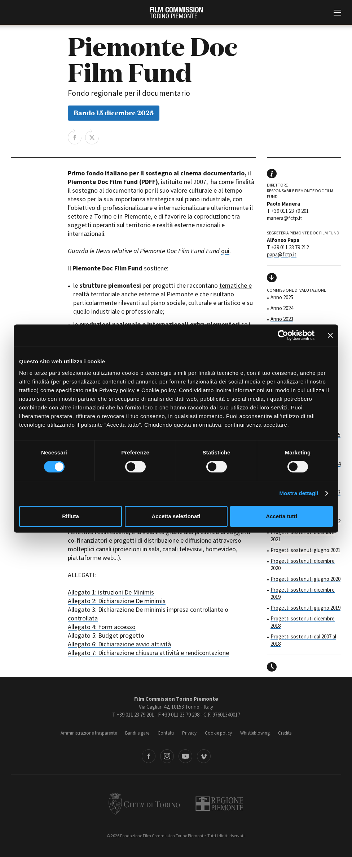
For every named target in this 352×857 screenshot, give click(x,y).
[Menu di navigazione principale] (337, 13)
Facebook (148, 756)
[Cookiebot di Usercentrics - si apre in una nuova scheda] (282, 335)
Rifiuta (70, 516)
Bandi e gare (137, 733)
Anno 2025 (281, 297)
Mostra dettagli (298, 493)
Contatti (166, 733)
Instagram (167, 756)
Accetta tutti (281, 516)
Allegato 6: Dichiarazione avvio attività (119, 644)
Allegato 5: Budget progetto (106, 635)
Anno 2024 (281, 308)
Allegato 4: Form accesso (102, 627)
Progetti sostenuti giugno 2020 (305, 578)
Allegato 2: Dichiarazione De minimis (117, 601)
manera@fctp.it (284, 218)
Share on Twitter (92, 136)
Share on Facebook (75, 136)
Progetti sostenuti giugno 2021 (305, 550)
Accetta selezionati (175, 516)
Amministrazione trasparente (89, 733)
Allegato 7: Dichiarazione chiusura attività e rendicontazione (148, 653)
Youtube (185, 756)
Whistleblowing (255, 733)
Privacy (189, 733)
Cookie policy (218, 733)
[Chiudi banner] (330, 335)
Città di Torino (144, 804)
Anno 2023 (281, 318)
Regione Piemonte (219, 804)
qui (225, 251)
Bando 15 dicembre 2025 (114, 112)
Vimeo (204, 756)
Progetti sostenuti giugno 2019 (305, 607)
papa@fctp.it (281, 254)
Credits (284, 733)
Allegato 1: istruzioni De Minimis (111, 592)
